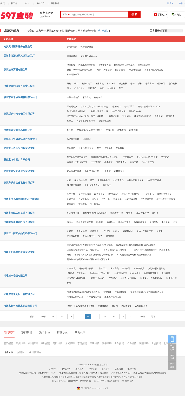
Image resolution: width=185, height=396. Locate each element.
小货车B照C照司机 (156, 268)
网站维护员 (126, 306)
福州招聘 (33, 343)
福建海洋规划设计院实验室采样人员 (83, 292)
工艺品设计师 (131, 199)
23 (96, 316)
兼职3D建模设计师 (99, 111)
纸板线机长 (79, 88)
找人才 (27, 3)
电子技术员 (99, 194)
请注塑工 (82, 204)
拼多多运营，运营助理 (124, 65)
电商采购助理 (104, 180)
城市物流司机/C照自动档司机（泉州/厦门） (94, 254)
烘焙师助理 (81, 231)
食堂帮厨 (111, 88)
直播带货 (154, 222)
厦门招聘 (8, 343)
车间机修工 (128, 157)
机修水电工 (87, 83)
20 (70, 316)
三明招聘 (94, 343)
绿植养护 (92, 88)
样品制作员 (113, 194)
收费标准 (132, 369)
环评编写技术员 (94, 297)
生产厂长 (106, 199)
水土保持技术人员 (112, 297)
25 (114, 316)
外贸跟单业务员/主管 (85, 121)
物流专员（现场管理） (77, 278)
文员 (69, 283)
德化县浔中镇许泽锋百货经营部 (20, 139)
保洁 (69, 88)
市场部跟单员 (141, 306)
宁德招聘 (82, 343)
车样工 (70, 121)
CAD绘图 (109, 130)
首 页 (2, 3)
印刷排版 (87, 139)
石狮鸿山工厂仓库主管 (77, 162)
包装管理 (71, 204)
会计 (76, 83)
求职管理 (40, 3)
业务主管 (106, 171)
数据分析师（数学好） (77, 111)
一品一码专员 (73, 97)
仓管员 (70, 231)
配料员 (116, 231)
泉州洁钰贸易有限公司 (16, 69)
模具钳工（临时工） (131, 194)
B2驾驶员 (113, 278)
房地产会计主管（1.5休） (149, 106)
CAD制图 (133, 130)
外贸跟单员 (83, 199)
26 (122, 316)
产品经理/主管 (147, 162)
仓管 (132, 83)
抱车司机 (100, 83)
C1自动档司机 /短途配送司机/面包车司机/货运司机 (90, 245)
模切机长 (123, 83)
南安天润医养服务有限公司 (18, 46)
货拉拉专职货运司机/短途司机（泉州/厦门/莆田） (89, 259)
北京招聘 (168, 343)
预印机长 (173, 83)
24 (105, 316)
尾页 (153, 316)
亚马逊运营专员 (164, 194)
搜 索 (134, 14)
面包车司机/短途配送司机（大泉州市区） (152, 250)
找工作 (14, 3)
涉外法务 (170, 116)
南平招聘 (107, 343)
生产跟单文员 (147, 199)
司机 (69, 83)
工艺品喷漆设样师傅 (165, 199)
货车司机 (108, 148)
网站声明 (66, 369)
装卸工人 (103, 268)
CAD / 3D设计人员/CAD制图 (89, 130)
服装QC (99, 222)
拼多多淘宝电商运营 (153, 69)
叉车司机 (165, 157)
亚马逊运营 (72, 106)
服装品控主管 (124, 222)
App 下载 (172, 357)
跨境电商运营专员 (86, 65)
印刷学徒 (120, 148)
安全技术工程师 (74, 171)
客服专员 (114, 268)
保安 (102, 88)
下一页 (142, 316)
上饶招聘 (156, 343)
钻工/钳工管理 (142, 213)
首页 (32, 316)
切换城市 (45, 16)
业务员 (129, 213)
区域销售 (94, 231)
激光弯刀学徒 (73, 139)
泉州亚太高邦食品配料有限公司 (20, 233)
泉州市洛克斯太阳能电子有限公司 (21, 199)
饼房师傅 (110, 236)
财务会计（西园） (87, 268)
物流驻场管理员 (151, 273)
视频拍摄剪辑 (104, 65)
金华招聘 (119, 343)
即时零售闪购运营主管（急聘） (105, 157)
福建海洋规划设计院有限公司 (19, 294)
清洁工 (159, 231)
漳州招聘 (45, 343)
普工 (121, 88)
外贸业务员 (121, 162)
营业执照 (104, 373)
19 (62, 316)
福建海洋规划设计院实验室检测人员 (146, 292)
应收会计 (126, 268)
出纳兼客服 (135, 273)
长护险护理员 (87, 46)
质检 (140, 83)
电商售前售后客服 (84, 222)
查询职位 (103, 30)
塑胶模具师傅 (84, 194)
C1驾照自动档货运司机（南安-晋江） (84, 250)
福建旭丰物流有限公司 (16, 275)
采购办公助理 (80, 180)
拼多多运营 (120, 69)
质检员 (155, 213)
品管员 (95, 199)
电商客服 (71, 65)
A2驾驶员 (71, 268)
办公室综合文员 (92, 171)
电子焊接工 (95, 204)
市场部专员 (119, 171)
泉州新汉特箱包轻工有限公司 (19, 113)
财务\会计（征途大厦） (100, 273)
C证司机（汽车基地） (77, 273)
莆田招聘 (57, 343)
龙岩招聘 (70, 343)
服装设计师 (72, 56)
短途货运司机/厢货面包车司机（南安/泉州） (136, 245)
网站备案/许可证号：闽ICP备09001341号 (37, 373)
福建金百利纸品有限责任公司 (19, 86)
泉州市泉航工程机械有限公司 (19, 213)
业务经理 (107, 292)
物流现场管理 (121, 273)
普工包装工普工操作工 (77, 157)
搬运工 (70, 222)
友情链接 (92, 369)
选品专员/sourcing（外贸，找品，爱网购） (86, 116)
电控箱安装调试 (74, 185)
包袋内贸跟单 (105, 121)
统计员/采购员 (73, 213)
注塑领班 (117, 199)
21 (79, 316)
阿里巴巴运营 (144, 65)
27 (131, 316)
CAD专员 (121, 130)
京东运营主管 (73, 74)
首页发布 (105, 369)
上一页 (43, 316)
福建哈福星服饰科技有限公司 (19, 222)
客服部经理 (171, 278)
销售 (100, 236)
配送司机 (87, 97)
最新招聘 (55, 3)
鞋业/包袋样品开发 (142, 116)
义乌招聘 (131, 343)
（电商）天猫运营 (103, 69)
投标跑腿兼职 (121, 292)
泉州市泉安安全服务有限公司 (19, 171)
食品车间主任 (89, 236)
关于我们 (53, 369)
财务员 (115, 306)
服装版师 (165, 222)
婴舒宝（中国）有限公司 (17, 159)
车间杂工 (107, 185)
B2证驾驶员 (139, 268)
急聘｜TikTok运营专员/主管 (79, 69)
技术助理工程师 (154, 180)
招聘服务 (79, 369)
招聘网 (20, 352)
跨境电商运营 (135, 69)
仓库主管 (150, 83)
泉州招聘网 (35, 352)
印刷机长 (71, 148)
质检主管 (134, 162)
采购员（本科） (136, 111)
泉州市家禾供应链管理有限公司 (20, 97)
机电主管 (108, 162)
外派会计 (161, 83)
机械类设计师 (116, 213)
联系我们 (119, 369)
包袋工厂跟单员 (118, 111)
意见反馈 (172, 366)
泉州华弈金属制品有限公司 (18, 130)
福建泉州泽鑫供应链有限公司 (19, 252)
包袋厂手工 (129, 106)
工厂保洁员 (96, 162)
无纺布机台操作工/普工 (147, 157)
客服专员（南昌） (129, 278)
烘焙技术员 (128, 231)
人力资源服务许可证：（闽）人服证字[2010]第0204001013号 (138, 373)
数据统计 (117, 106)
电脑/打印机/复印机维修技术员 (81, 306)
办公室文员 (118, 180)
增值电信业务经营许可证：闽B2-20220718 (78, 373)
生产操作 (106, 231)
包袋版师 (158, 116)
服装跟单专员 (140, 222)
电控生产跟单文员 (135, 180)
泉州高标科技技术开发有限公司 (20, 306)
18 (53, 316)
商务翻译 (126, 116)
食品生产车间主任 (145, 231)
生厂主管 (71, 194)
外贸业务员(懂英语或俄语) (95, 213)
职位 (65, 14)
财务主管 (98, 97)
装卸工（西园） (98, 278)
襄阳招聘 (144, 343)
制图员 (70, 130)
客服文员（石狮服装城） (151, 278)
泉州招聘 (20, 343)
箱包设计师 (114, 116)
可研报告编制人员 (75, 297)
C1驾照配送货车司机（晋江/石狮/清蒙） (135, 254)
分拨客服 (166, 273)
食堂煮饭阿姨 (73, 236)
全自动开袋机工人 (89, 56)
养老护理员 (72, 46)
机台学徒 (111, 83)
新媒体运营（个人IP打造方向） (95, 106)
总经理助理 (103, 306)
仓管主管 (71, 199)
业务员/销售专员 (85, 148)
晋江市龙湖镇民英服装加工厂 (19, 55)
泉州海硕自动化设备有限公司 (19, 182)
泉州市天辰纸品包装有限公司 (19, 148)
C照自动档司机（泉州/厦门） (117, 250)
